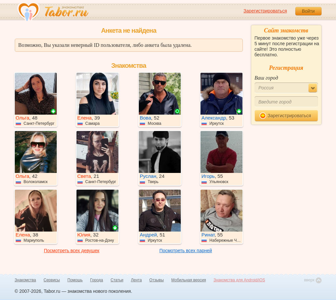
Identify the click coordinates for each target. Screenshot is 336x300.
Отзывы (156, 280)
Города (96, 280)
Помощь (75, 280)
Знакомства (25, 280)
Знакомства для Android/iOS (239, 280)
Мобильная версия (188, 280)
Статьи (117, 280)
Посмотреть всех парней (185, 250)
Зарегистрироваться (265, 10)
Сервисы (52, 280)
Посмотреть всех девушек (71, 250)
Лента (136, 280)
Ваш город (266, 78)
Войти (308, 11)
